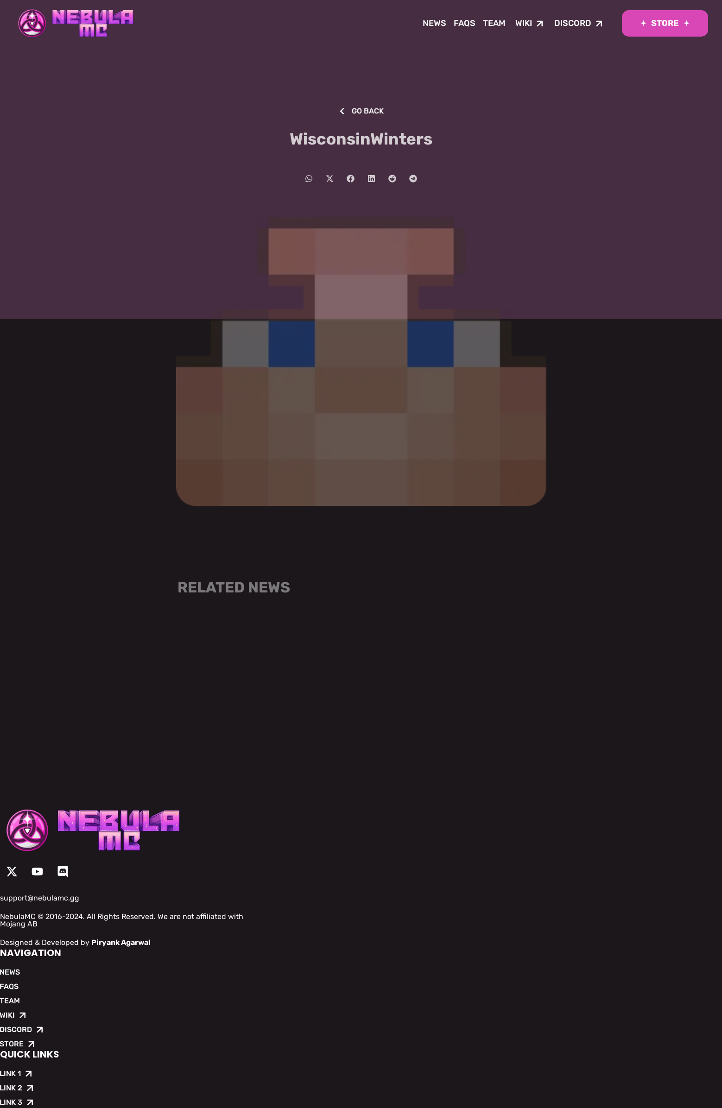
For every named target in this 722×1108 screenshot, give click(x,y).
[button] (308, 178)
